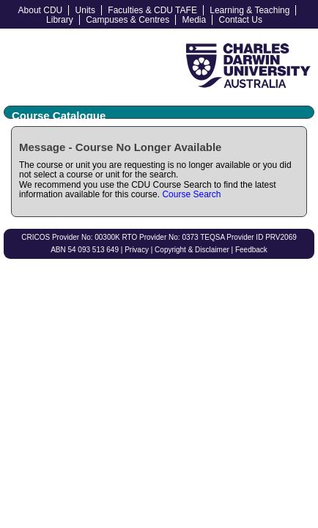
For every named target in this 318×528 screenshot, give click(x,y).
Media (194, 20)
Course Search (191, 194)
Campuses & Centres (127, 20)
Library (59, 20)
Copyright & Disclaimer (192, 250)
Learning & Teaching (249, 10)
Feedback (251, 250)
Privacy (137, 250)
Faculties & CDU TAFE (152, 10)
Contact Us (240, 20)
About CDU (40, 10)
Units (85, 10)
